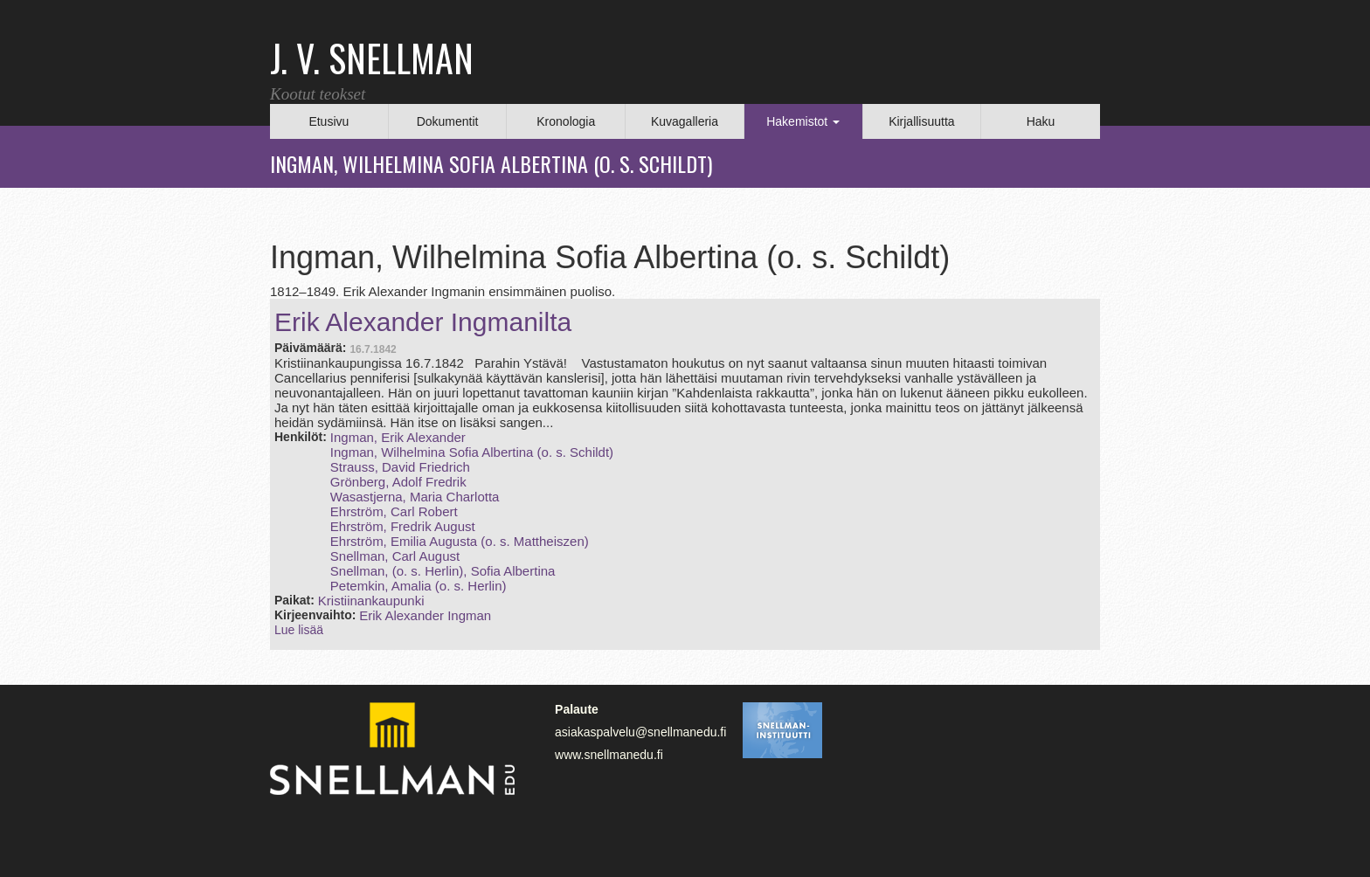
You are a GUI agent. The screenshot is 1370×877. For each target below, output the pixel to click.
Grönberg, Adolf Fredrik (398, 481)
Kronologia (565, 121)
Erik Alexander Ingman (425, 615)
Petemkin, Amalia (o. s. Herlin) (418, 585)
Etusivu (328, 121)
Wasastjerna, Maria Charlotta (415, 496)
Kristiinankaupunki (371, 600)
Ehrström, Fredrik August (402, 526)
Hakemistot (803, 121)
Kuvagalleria (684, 121)
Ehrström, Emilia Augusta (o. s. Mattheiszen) (459, 541)
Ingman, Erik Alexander (398, 437)
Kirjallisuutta (921, 121)
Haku (1041, 121)
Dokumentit (448, 121)
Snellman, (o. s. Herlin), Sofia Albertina (443, 570)
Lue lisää (298, 630)
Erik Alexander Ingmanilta (422, 321)
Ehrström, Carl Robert (394, 511)
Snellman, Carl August (395, 556)
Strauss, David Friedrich (400, 466)
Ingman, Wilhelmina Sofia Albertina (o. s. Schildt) (471, 452)
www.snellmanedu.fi (609, 755)
